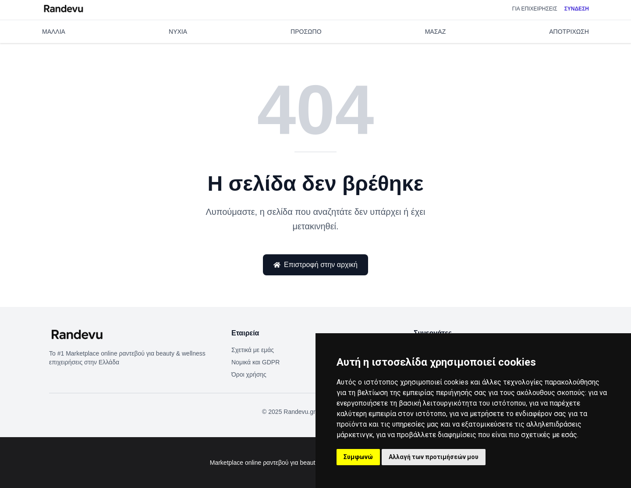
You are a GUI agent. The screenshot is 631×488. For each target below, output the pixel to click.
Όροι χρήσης (248, 374)
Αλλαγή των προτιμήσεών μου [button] (434, 456)
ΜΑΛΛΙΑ (53, 42)
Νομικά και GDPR (255, 362)
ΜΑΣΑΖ (435, 42)
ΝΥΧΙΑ (178, 42)
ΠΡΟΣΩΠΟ (306, 42)
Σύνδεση (576, 12)
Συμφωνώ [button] (358, 456)
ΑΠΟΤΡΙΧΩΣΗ (569, 42)
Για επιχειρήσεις (534, 12)
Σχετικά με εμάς (252, 349)
